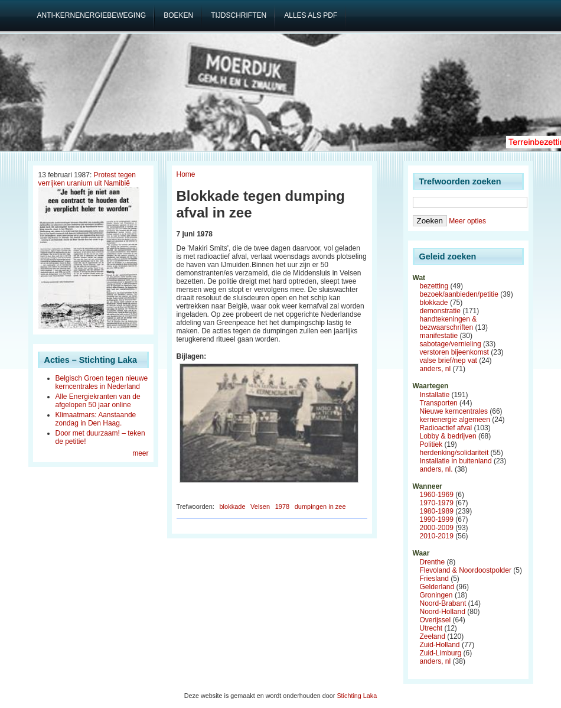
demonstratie (440, 311)
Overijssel (435, 620)
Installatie (435, 395)
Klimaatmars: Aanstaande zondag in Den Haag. (96, 419)
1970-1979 (437, 503)
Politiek (431, 444)
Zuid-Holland (440, 645)
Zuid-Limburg (441, 653)
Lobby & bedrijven (448, 436)
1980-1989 (437, 511)
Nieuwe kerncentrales (454, 411)
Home (186, 174)
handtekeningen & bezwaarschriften (448, 323)
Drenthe (432, 562)
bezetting (434, 286)
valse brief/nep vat (448, 360)
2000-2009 (437, 528)
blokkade (232, 506)
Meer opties (467, 221)
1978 (282, 506)
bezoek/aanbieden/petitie (459, 294)
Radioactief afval (446, 428)
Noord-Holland (442, 612)
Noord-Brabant (443, 603)
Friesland (434, 578)
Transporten (439, 403)
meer (140, 453)
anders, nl (435, 369)
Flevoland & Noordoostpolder (465, 570)
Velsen (260, 506)
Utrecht (431, 628)
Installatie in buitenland (456, 461)
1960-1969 (437, 495)
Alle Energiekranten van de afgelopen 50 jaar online (98, 400)
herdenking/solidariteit (454, 453)
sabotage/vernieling (450, 344)
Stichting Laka (357, 695)
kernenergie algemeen (455, 419)
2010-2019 (437, 536)
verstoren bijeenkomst (454, 352)
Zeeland (432, 636)
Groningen (436, 595)
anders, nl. (436, 469)
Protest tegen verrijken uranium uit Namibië (87, 179)
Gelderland (437, 587)
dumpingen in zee (320, 506)
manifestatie (439, 336)
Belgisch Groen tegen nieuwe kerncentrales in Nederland (102, 382)
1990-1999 (437, 519)
